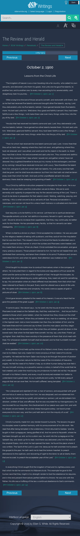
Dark (74, 2)
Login (49, 11)
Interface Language (19, 517)
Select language (37, 11)
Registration (60, 11)
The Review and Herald (52, 45)
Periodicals (31, 45)
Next (68, 57)
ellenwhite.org (21, 11)
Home (5, 45)
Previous (12, 57)
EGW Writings (17, 45)
